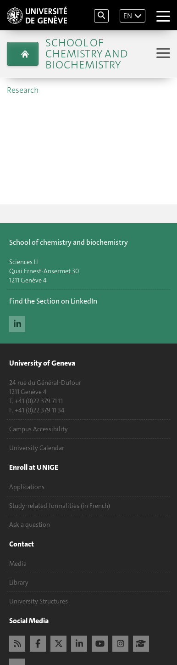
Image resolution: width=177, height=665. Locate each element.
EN (127, 16)
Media (18, 563)
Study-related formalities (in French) (59, 506)
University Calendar (36, 448)
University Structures (38, 601)
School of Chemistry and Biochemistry (86, 53)
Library (18, 582)
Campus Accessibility (38, 429)
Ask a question (29, 524)
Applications (26, 487)
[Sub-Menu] (162, 54)
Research (23, 90)
